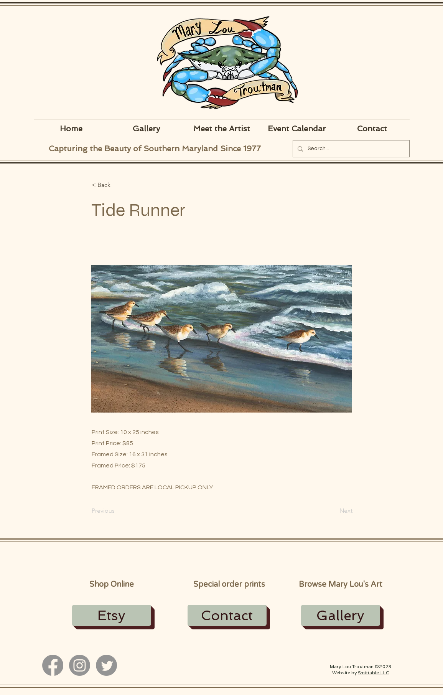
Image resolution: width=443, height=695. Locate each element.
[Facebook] (52, 665)
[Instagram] (79, 665)
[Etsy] (111, 615)
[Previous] (117, 510)
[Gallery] (340, 615)
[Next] (333, 510)
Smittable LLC (373, 672)
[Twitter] (106, 665)
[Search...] (350, 148)
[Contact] (227, 615)
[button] (117, 185)
